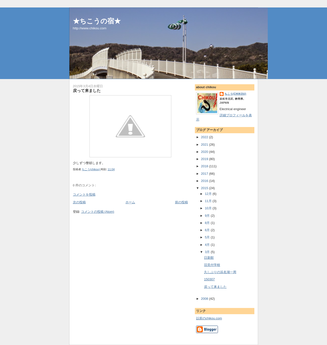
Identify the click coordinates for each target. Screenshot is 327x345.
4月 (208, 245)
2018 (205, 166)
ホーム (130, 202)
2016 (205, 181)
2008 (205, 299)
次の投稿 (79, 202)
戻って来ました (215, 287)
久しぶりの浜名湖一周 (220, 272)
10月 (208, 208)
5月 (208, 237)
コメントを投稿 (84, 194)
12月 (208, 194)
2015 (205, 188)
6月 (208, 230)
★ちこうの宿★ (97, 21)
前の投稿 (181, 202)
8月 (208, 223)
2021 (205, 144)
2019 (205, 159)
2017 (205, 173)
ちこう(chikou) (235, 93)
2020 (205, 152)
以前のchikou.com (209, 318)
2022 (205, 137)
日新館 (209, 257)
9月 (208, 215)
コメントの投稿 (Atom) (97, 212)
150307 (209, 279)
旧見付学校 (212, 265)
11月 (208, 201)
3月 (208, 252)
